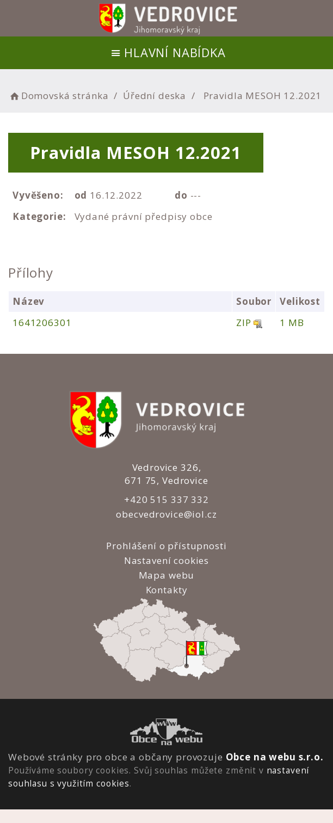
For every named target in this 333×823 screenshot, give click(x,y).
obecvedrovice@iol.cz (166, 514)
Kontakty (166, 590)
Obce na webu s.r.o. (275, 757)
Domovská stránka (58, 95)
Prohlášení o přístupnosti (166, 545)
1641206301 (42, 322)
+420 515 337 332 (166, 499)
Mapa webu (167, 575)
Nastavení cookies (166, 560)
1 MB (292, 322)
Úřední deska (154, 95)
